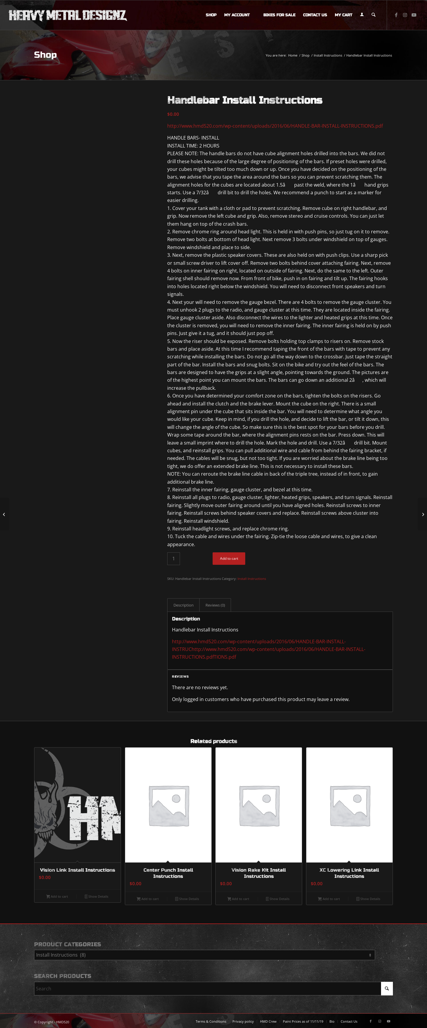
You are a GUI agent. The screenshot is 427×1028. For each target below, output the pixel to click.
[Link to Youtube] (414, 14)
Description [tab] (183, 605)
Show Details (97, 896)
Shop (45, 54)
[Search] (373, 15)
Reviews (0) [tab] (215, 605)
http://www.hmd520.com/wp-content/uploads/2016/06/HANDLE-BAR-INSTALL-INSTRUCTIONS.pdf (275, 126)
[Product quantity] (173, 558)
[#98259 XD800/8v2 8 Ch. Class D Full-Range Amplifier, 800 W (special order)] (4, 514)
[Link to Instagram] (405, 14)
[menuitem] (211, 15)
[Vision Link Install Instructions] (422, 514)
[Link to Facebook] (396, 14)
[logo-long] (68, 15)
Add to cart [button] (57, 896)
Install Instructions (252, 578)
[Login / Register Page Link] (362, 15)
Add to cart (229, 558)
